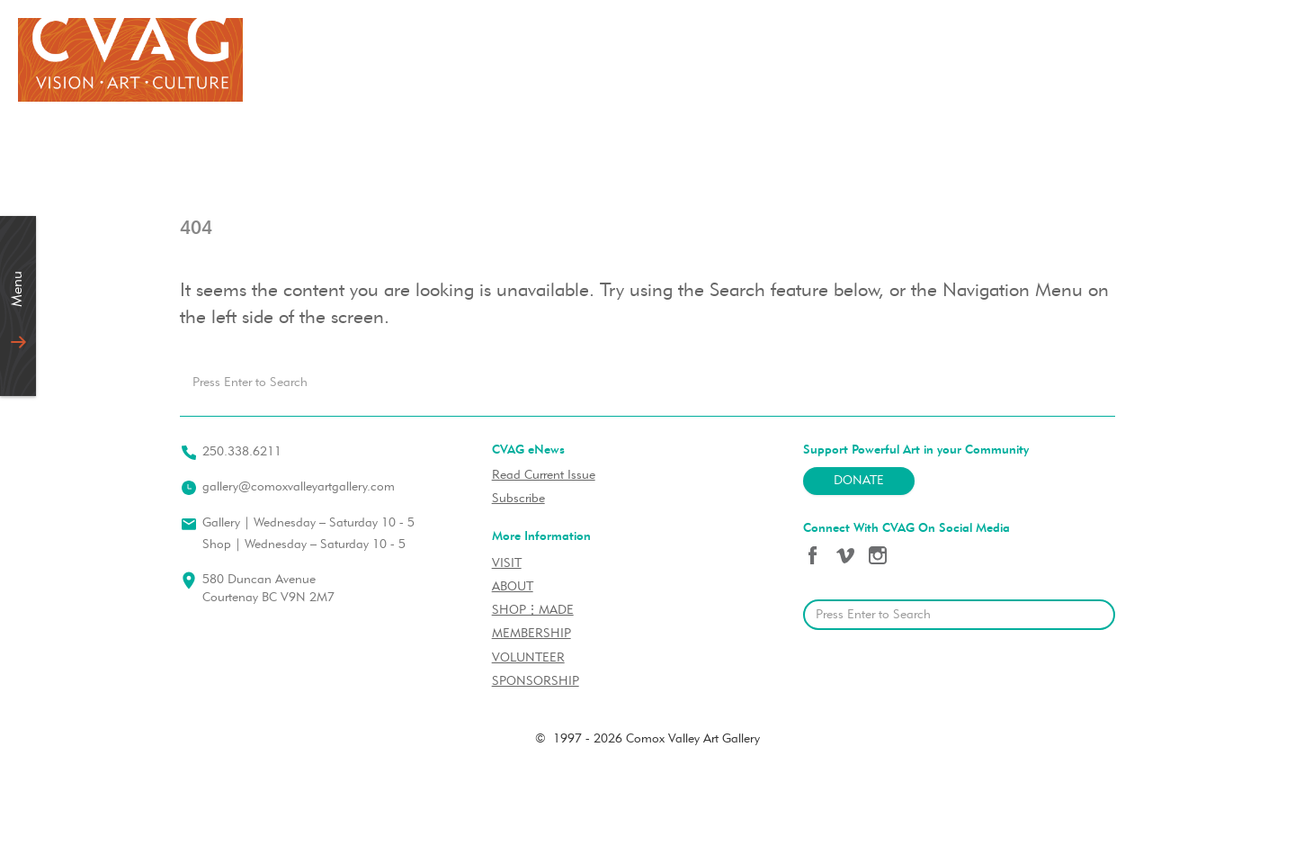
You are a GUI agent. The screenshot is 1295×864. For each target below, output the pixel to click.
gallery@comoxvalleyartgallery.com (298, 487)
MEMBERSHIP (531, 634)
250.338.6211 (241, 452)
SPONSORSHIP (535, 682)
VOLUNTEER (528, 658)
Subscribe (518, 499)
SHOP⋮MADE (533, 610)
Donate (859, 481)
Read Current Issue (543, 476)
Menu (18, 289)
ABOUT (512, 587)
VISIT (507, 564)
